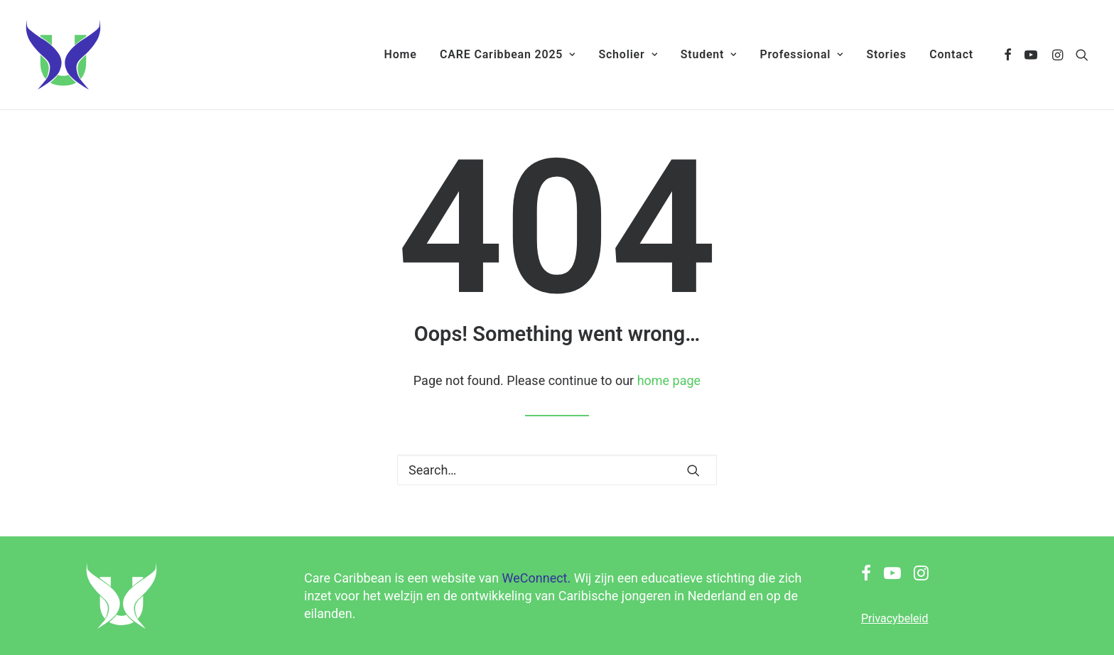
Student (709, 54)
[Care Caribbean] (63, 54)
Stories (886, 54)
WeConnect (535, 577)
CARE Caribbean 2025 (507, 54)
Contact (951, 54)
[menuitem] (400, 54)
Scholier (627, 54)
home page (669, 380)
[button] (1008, 54)
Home (400, 54)
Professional (801, 54)
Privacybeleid (894, 618)
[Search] (557, 470)
